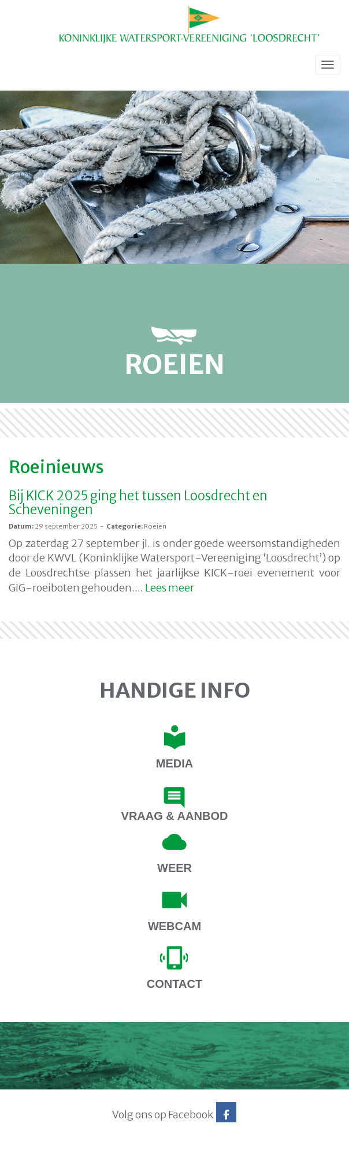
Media (174, 763)
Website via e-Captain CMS (44, 1164)
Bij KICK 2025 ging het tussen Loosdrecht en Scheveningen (138, 503)
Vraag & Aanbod (174, 816)
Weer (174, 868)
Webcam (174, 926)
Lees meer (169, 587)
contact (174, 983)
